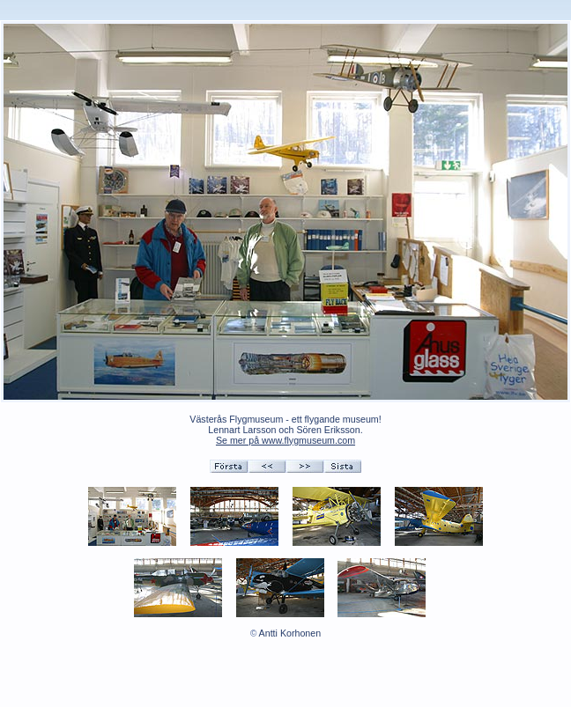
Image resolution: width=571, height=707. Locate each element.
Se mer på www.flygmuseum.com (285, 440)
